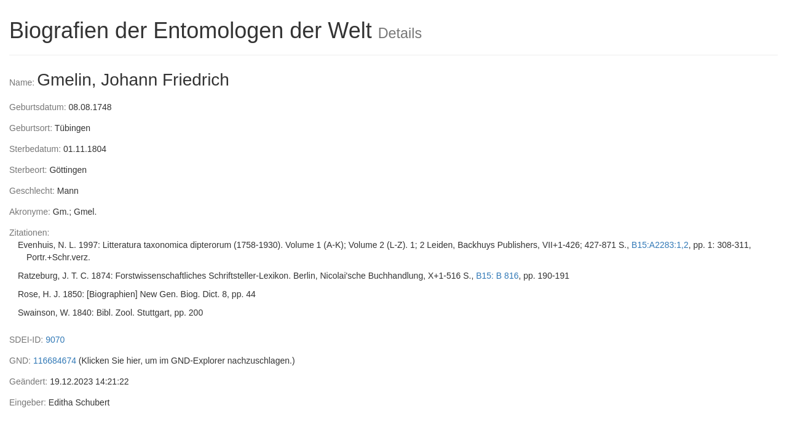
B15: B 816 (497, 276)
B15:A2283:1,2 (660, 245)
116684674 (54, 360)
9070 (55, 340)
